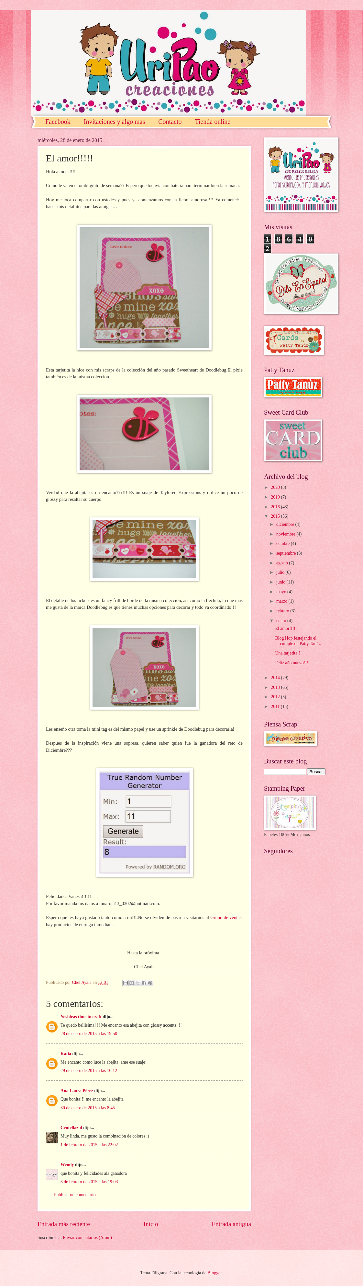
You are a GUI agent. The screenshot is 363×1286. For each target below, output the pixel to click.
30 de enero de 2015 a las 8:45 (87, 1107)
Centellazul (71, 1127)
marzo (282, 601)
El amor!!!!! (286, 628)
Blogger (214, 1272)
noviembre (286, 534)
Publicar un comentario (75, 1194)
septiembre (286, 553)
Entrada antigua (231, 1224)
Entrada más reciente (64, 1224)
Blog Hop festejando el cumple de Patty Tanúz (298, 641)
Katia (65, 1053)
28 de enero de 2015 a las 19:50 (88, 1033)
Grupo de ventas (225, 917)
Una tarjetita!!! (288, 653)
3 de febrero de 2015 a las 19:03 (89, 1181)
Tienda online (212, 121)
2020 (276, 487)
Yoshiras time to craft (81, 1016)
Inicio (151, 1224)
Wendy (67, 1164)
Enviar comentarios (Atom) (87, 1237)
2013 (276, 687)
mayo (281, 591)
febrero (283, 610)
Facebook (58, 121)
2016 (276, 506)
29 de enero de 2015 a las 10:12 (88, 1070)
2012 (276, 696)
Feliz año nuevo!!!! (292, 662)
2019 (276, 497)
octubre (283, 543)
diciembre (285, 524)
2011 (276, 706)
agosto (282, 562)
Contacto (170, 121)
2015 (276, 516)
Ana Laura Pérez (76, 1090)
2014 (276, 677)
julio (281, 572)
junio (281, 582)
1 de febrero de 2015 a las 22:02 (89, 1144)
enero (281, 620)
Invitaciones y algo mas (114, 121)
